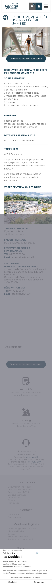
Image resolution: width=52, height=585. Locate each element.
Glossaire (12, 500)
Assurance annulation (18, 536)
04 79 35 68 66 (16, 291)
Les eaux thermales (17, 495)
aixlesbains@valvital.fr (23, 257)
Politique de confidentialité (20, 539)
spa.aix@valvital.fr (21, 294)
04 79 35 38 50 (17, 254)
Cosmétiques (14, 497)
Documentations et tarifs (19, 487)
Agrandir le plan (13, 347)
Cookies (11, 534)
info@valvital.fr (32, 457)
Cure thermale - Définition (20, 492)
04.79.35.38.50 (34, 462)
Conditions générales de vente (22, 528)
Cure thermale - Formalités (20, 489)
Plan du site (13, 503)
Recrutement (14, 514)
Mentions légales (16, 531)
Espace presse (14, 517)
